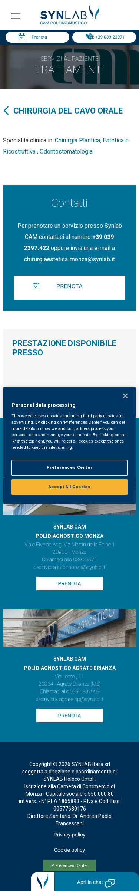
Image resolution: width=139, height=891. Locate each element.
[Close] (125, 396)
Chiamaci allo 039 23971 (69, 560)
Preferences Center (69, 865)
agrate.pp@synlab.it (81, 700)
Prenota (39, 37)
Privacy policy (69, 835)
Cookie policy (69, 850)
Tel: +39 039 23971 (106, 37)
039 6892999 (85, 692)
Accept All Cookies (69, 486)
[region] (69, 445)
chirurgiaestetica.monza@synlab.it (69, 259)
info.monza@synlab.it (81, 568)
